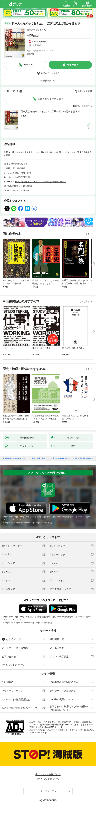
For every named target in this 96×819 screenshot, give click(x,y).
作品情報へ (46, 80)
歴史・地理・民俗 (23, 173)
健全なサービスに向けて (63, 690)
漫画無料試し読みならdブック (14, 458)
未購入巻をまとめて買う (50, 99)
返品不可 (30, 54)
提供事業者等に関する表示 (64, 682)
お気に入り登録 (85, 91)
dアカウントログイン (13, 665)
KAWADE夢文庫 (22, 177)
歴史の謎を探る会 (35, 30)
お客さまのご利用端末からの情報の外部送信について (69, 708)
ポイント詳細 (35, 45)
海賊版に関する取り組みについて (19, 708)
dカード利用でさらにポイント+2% (40, 51)
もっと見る (84, 234)
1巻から (76, 106)
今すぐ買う (73, 64)
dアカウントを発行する (48, 774)
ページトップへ (48, 791)
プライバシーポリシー (13, 690)
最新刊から (87, 106)
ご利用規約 (8, 682)
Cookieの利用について (62, 699)
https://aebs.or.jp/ (39, 732)
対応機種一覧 (57, 639)
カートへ (28, 64)
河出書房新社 (19, 168)
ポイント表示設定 (59, 656)
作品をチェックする (50, 73)
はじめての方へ (12, 639)
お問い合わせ (9, 656)
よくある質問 (57, 648)
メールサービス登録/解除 (15, 648)
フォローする (45, 30)
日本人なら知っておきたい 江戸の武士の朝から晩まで (50, 111)
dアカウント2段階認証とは (16, 699)
